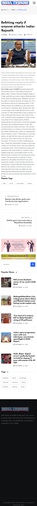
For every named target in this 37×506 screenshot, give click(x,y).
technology (22, 378)
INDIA (13, 10)
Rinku (5, 34)
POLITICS (30, 183)
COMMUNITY (20, 183)
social (22, 387)
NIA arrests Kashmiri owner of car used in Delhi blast (24, 282)
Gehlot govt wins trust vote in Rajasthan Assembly (19, 222)
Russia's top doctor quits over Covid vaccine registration (17, 200)
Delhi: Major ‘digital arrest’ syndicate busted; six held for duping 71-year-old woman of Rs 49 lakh (24, 358)
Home (4, 10)
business (5, 387)
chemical (5, 382)
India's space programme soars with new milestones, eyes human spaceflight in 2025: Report (24, 337)
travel (14, 378)
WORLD (11, 183)
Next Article (26, 217)
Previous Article (11, 196)
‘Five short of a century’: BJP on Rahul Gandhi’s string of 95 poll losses (23, 318)
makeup (14, 387)
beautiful (5, 378)
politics (24, 382)
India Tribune (20, 504)
